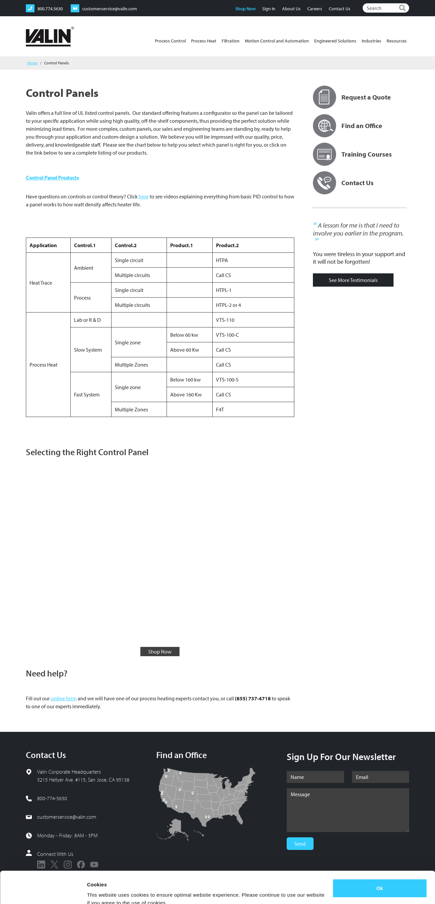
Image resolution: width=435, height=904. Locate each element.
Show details (102, 891)
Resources (397, 41)
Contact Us (339, 9)
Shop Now (245, 9)
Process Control (170, 41)
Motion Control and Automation (277, 41)
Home (32, 62)
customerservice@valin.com (66, 816)
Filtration (231, 41)
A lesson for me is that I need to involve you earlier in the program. (358, 229)
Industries (371, 41)
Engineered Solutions (335, 41)
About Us (291, 9)
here (144, 196)
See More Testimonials (353, 280)
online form (64, 698)
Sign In (268, 9)
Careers (314, 9)
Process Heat (203, 41)
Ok (379, 858)
